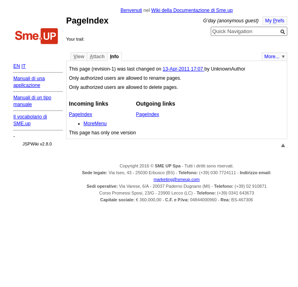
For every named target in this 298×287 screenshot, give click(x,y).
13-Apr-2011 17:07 (183, 69)
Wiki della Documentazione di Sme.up (192, 10)
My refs (274, 21)
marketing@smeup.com (177, 179)
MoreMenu (95, 123)
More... (272, 56)
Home (37, 37)
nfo (114, 56)
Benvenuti (131, 10)
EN (16, 66)
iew (78, 56)
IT (24, 66)
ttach (97, 56)
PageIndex (80, 114)
